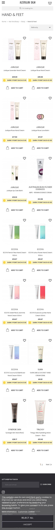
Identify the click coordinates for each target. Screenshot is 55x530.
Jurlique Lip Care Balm (15, 191)
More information (9, 511)
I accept (27, 524)
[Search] (27, 8)
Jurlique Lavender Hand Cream (15, 70)
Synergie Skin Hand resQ (15, 433)
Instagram (4, 492)
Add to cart (14, 87)
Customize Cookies (26, 511)
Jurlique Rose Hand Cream (40, 70)
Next (49, 464)
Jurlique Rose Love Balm (40, 130)
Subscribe (45, 484)
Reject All (27, 517)
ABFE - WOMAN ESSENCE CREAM (40, 192)
